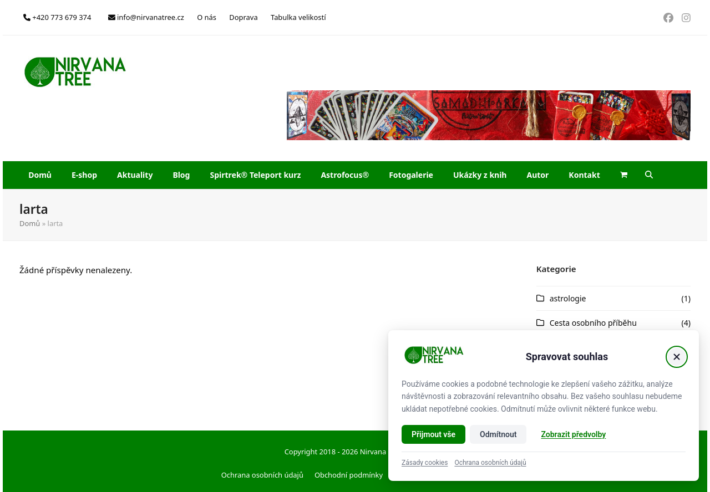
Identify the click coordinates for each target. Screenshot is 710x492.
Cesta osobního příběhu (593, 322)
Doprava (243, 17)
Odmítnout (498, 434)
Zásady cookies (425, 463)
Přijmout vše (433, 434)
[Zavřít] (677, 357)
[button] (624, 175)
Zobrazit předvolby (573, 434)
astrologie (568, 298)
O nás (206, 17)
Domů (29, 223)
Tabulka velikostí (298, 17)
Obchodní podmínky (349, 475)
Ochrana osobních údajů (262, 475)
